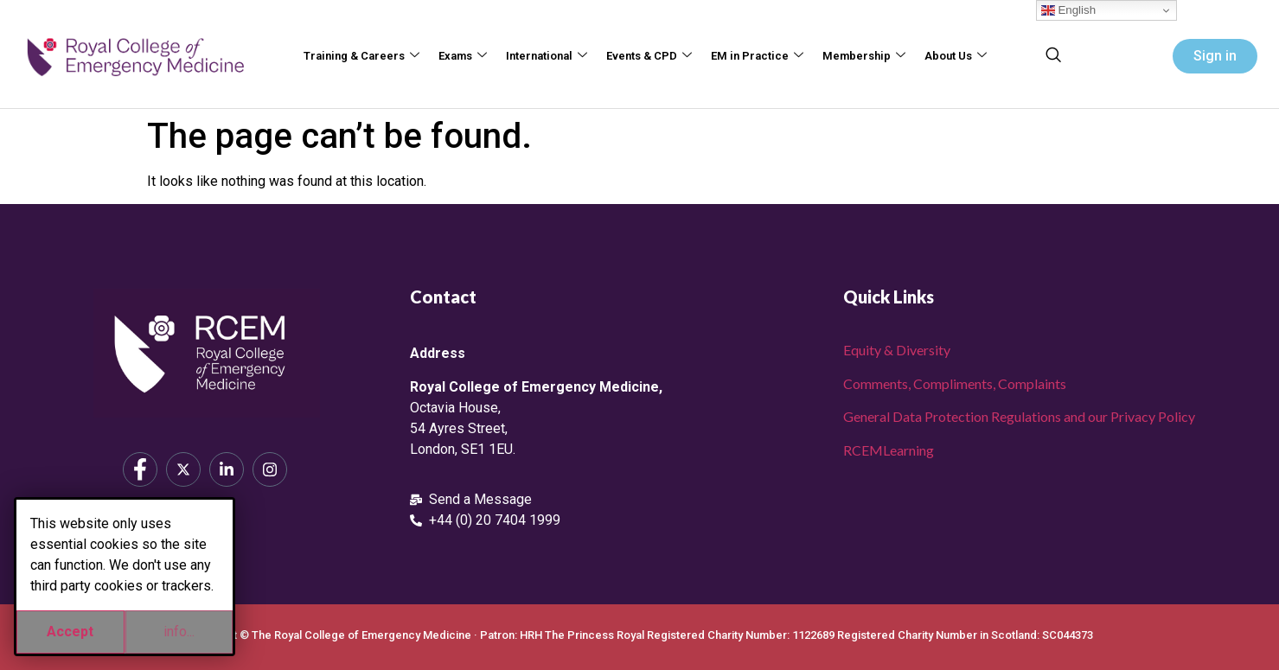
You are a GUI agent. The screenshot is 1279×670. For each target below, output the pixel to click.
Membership (863, 56)
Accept (70, 631)
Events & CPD (649, 56)
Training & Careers (361, 56)
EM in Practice (757, 56)
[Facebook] (140, 469)
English (1068, 10)
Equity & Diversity (896, 349)
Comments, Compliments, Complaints (954, 383)
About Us (955, 56)
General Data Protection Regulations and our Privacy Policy (1019, 416)
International (546, 56)
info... (179, 631)
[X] (183, 469)
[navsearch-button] (1053, 56)
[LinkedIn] (226, 469)
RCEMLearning (888, 450)
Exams (462, 56)
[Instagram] (270, 469)
